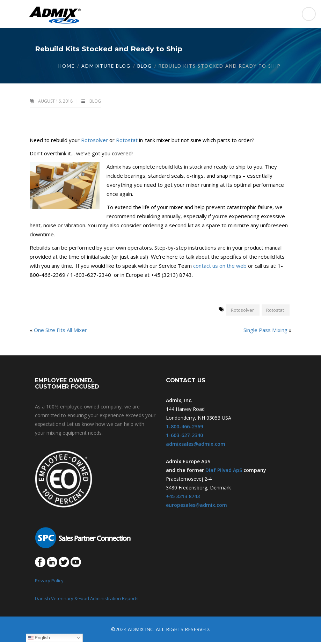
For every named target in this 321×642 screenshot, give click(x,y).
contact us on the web (220, 265)
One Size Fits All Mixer (60, 329)
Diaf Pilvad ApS (223, 470)
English (39, 638)
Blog (144, 66)
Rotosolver (94, 139)
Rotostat (127, 139)
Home (66, 66)
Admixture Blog (106, 66)
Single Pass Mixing (265, 329)
